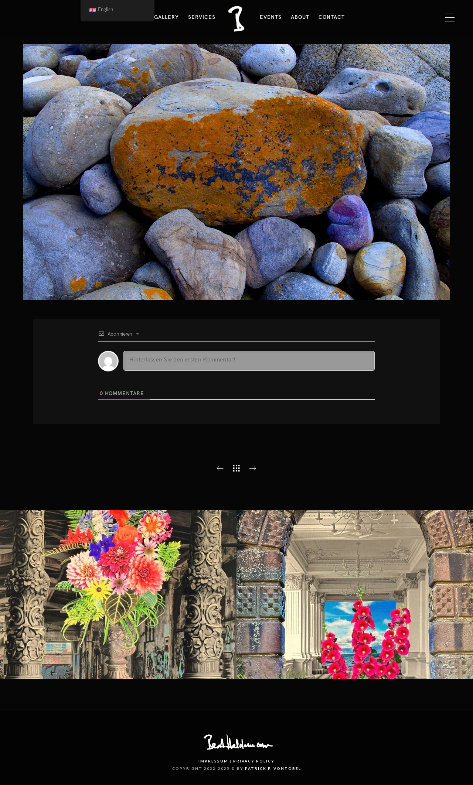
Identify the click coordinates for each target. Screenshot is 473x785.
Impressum (213, 761)
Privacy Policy (254, 761)
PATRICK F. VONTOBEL (273, 768)
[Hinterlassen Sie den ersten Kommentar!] (249, 361)
